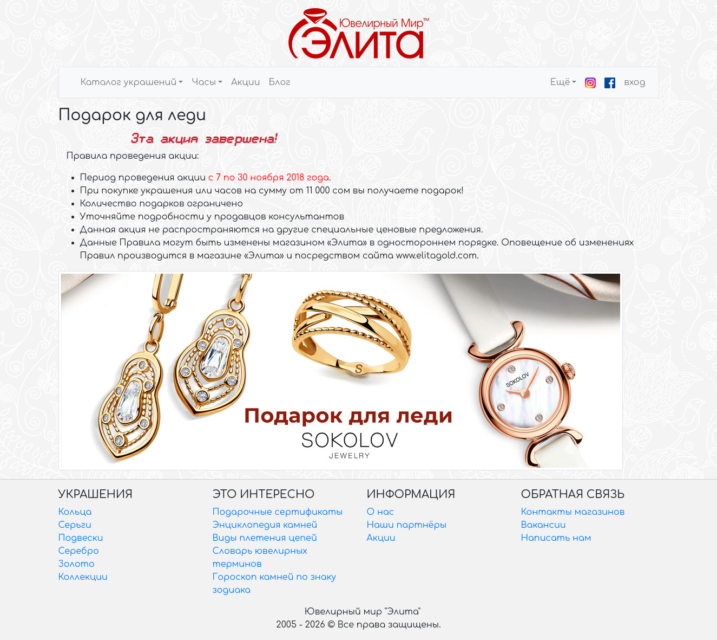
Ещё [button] (560, 82)
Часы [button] (204, 82)
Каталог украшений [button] (129, 82)
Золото (76, 564)
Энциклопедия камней (265, 525)
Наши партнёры (407, 525)
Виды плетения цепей (265, 538)
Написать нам (556, 538)
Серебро (78, 551)
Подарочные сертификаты (278, 512)
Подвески (80, 538)
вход (634, 82)
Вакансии (543, 525)
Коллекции (83, 577)
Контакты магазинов (573, 512)
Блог (279, 82)
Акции (245, 82)
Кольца (75, 512)
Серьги (74, 525)
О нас (380, 512)
